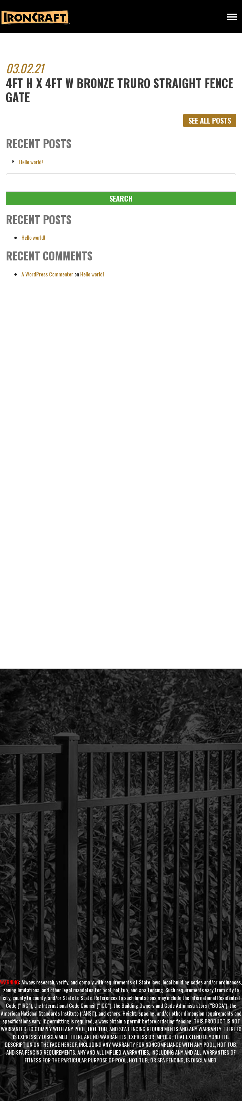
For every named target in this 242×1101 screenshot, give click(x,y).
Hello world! (31, 162)
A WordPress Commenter (47, 274)
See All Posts (209, 120)
